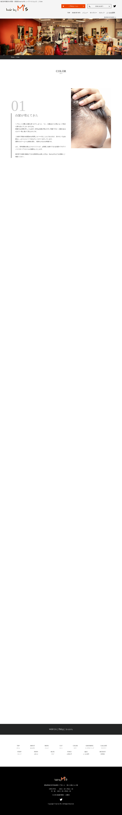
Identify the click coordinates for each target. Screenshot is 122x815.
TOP (68, 12)
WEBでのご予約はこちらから (61, 729)
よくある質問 (111, 12)
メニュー (85, 12)
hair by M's (76, 12)
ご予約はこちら (73, 6)
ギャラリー (93, 12)
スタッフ (102, 12)
